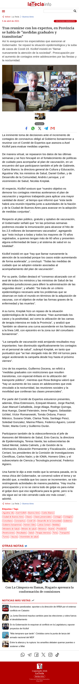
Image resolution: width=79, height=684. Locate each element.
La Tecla (15, 17)
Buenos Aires (28, 17)
